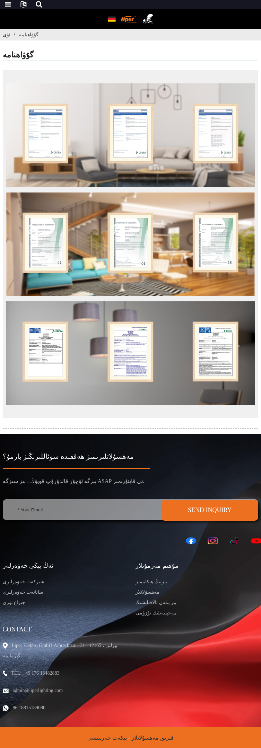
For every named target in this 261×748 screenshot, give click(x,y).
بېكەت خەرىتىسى (107, 738)
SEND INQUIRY (210, 510)
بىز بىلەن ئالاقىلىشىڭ (156, 602)
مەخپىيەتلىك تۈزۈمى (156, 612)
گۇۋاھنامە (28, 34)
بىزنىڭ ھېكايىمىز (151, 581)
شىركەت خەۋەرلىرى (24, 581)
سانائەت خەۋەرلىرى (23, 592)
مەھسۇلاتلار (147, 592)
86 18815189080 (29, 707)
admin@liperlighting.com (38, 690)
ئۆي (6, 34)
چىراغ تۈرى (14, 602)
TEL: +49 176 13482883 (35, 673)
